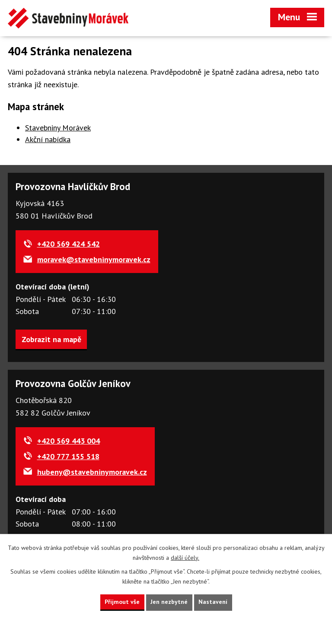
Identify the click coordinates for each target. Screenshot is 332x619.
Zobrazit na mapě (51, 339)
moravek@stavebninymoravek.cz (93, 259)
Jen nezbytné (169, 602)
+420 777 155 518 (68, 456)
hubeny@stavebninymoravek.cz (92, 472)
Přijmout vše (122, 602)
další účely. (185, 558)
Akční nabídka (47, 139)
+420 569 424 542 (68, 244)
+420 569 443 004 (68, 441)
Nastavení (212, 602)
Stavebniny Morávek (58, 128)
